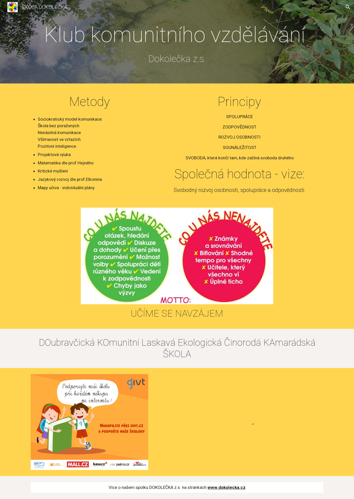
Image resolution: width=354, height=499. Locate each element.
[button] (348, 7)
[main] (177, 42)
